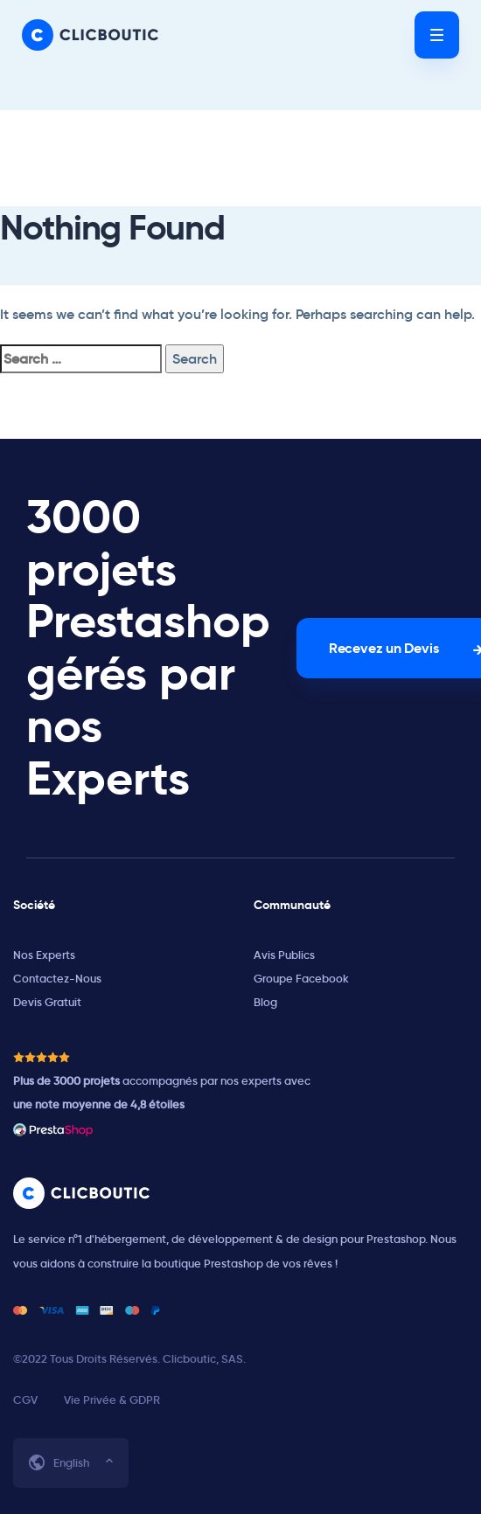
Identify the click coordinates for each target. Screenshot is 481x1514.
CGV (25, 1399)
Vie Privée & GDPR (112, 1399)
